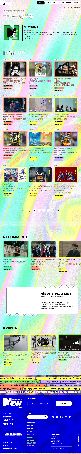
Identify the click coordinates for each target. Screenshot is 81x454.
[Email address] (41, 403)
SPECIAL (62, 3)
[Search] (37, 417)
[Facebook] (70, 417)
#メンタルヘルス (43, 392)
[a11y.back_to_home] (6, 3)
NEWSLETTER (32, 399)
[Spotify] (52, 417)
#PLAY (30, 426)
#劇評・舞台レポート (68, 392)
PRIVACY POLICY (56, 443)
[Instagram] (61, 417)
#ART (29, 431)
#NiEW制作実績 (55, 392)
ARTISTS (7, 445)
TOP (60, 7)
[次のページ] (57, 210)
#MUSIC (30, 429)
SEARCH (30, 413)
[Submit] (45, 417)
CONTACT (54, 436)
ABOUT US (7, 443)
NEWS (49, 3)
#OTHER (30, 446)
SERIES (68, 3)
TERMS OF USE (55, 442)
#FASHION (31, 443)
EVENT (55, 3)
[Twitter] (65, 417)
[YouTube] (57, 417)
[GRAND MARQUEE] (13, 433)
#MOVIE (30, 434)
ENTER (63, 403)
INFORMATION (55, 440)
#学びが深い (10, 392)
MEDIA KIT (54, 438)
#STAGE (30, 440)
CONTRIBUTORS (10, 448)
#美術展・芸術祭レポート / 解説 (25, 392)
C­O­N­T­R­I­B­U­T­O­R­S (68, 7)
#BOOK (30, 437)
